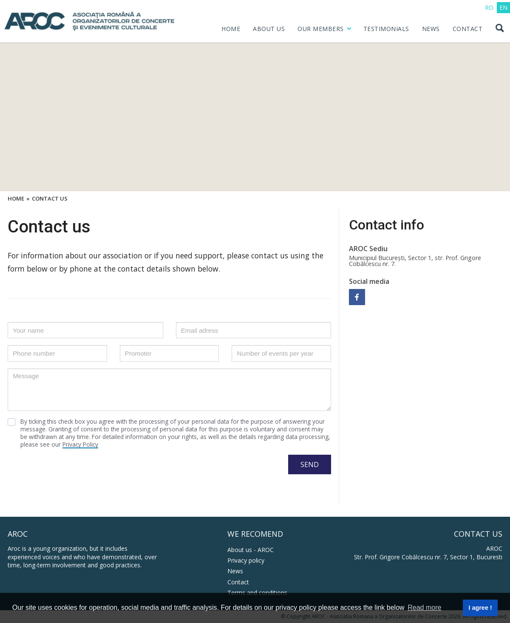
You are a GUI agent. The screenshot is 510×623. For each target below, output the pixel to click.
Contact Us (50, 198)
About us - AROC (250, 550)
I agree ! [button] (480, 607)
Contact (238, 582)
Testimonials (386, 29)
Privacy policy (245, 560)
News (235, 571)
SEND (309, 464)
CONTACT (468, 29)
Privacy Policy (80, 444)
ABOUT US (269, 29)
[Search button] (499, 29)
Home (16, 198)
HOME (230, 29)
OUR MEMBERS (321, 29)
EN (503, 7)
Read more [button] (424, 607)
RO (489, 7)
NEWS (431, 29)
